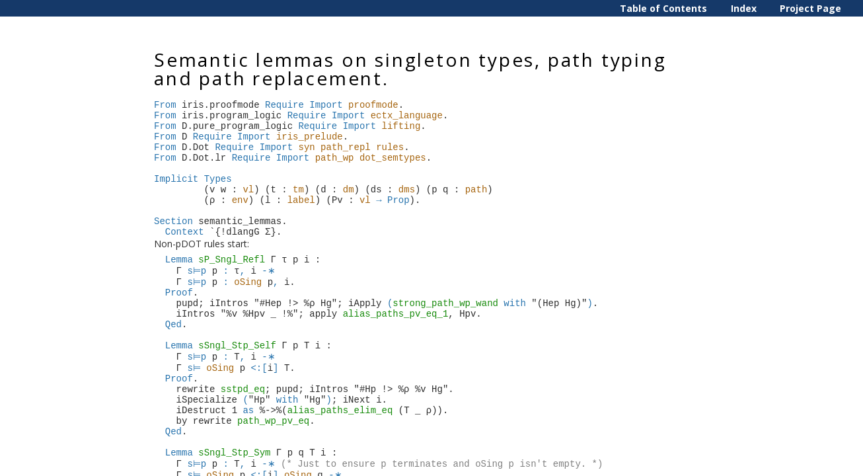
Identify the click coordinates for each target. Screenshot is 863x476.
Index (744, 8)
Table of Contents (663, 8)
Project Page (810, 8)
